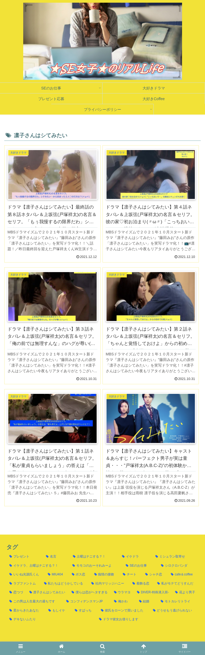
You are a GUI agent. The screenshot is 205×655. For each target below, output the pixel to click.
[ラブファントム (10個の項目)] (24, 584)
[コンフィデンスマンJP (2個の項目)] (87, 602)
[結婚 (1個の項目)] (147, 602)
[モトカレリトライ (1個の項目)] (178, 602)
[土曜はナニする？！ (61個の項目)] (94, 557)
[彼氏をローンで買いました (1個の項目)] (123, 611)
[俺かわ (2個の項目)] (123, 602)
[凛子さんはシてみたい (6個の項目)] (47, 593)
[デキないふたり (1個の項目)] (51, 619)
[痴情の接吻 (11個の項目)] (106, 575)
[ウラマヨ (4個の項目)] (123, 593)
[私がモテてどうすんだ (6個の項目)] (176, 584)
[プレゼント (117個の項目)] (24, 557)
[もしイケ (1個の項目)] (58, 611)
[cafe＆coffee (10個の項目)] (183, 575)
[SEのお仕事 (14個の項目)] (140, 566)
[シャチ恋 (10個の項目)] (155, 575)
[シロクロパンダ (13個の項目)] (178, 566)
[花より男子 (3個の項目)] (185, 593)
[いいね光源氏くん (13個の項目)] (25, 575)
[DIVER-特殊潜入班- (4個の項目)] (153, 593)
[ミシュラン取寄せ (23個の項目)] (175, 557)
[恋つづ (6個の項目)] (16, 593)
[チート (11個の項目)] (131, 575)
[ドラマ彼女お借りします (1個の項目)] (147, 619)
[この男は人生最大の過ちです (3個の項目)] (35, 602)
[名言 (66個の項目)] (56, 557)
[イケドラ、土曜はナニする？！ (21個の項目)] (38, 566)
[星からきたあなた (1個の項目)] (26, 611)
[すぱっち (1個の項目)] (84, 611)
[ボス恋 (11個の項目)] (80, 575)
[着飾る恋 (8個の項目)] (142, 584)
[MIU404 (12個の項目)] (56, 575)
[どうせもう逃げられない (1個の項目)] (174, 611)
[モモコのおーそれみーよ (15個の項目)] (96, 566)
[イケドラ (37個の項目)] (136, 557)
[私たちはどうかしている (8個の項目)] (65, 584)
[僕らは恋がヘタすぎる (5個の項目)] (90, 593)
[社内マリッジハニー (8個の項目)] (109, 584)
